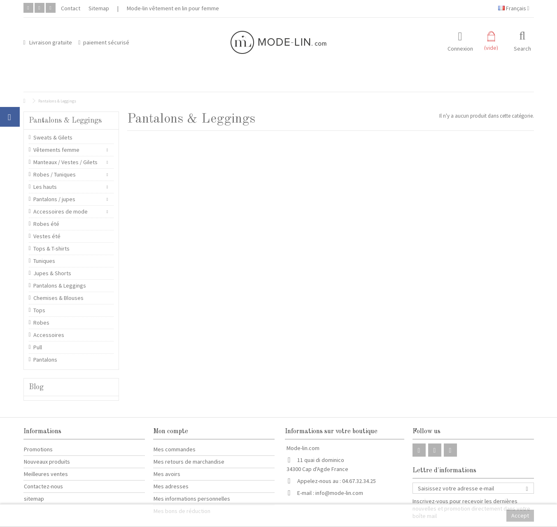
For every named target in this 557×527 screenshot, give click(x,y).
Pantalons (45, 359)
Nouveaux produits (47, 461)
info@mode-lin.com (339, 493)
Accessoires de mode (60, 211)
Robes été (46, 224)
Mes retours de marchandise (189, 461)
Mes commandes (175, 449)
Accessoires (48, 335)
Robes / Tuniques (54, 174)
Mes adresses (171, 486)
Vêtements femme (56, 149)
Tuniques (44, 261)
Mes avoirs (167, 474)
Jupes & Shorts (52, 273)
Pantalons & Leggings (59, 285)
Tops (39, 310)
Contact (70, 8)
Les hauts (45, 186)
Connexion (460, 48)
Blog (36, 387)
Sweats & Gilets (52, 137)
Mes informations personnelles (192, 498)
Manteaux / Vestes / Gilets (65, 162)
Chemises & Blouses (58, 298)
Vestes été (47, 236)
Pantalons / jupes (54, 199)
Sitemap (99, 8)
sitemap (34, 498)
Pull (37, 347)
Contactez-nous (43, 486)
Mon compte (170, 431)
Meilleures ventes (46, 474)
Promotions (38, 449)
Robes (41, 322)
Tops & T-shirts (51, 248)
